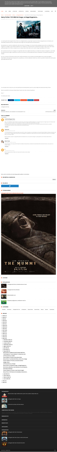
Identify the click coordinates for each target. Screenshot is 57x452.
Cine (6, 11)
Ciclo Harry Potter (8, 15)
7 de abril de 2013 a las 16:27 (9, 150)
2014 (3, 335)
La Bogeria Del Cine (19, 15)
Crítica (13, 15)
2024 (3, 319)
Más (52, 11)
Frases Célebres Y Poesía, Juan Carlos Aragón (13, 370)
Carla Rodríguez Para (10, 119)
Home (2, 11)
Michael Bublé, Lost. (11, 295)
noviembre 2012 (7, 341)
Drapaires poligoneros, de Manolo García (16, 300)
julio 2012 (5, 348)
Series (10, 11)
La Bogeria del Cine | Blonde (13, 290)
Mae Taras (7, 141)
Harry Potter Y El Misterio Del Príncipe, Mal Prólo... (14, 352)
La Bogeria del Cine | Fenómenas (15, 432)
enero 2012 (6, 379)
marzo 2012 (6, 375)
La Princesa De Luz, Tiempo (9, 364)
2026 (3, 316)
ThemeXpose (8, 450)
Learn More (26, 5)
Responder (6, 127)
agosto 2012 (6, 346)
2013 (3, 337)
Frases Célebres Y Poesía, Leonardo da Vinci (13, 360)
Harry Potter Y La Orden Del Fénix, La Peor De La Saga (15, 359)
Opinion (46, 309)
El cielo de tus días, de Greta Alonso (16, 404)
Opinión (27, 11)
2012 (3, 338)
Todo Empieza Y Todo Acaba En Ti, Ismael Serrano (14, 354)
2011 (3, 381)
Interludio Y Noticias (7, 369)
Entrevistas (21, 11)
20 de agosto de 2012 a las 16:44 (10, 142)
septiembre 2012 (7, 344)
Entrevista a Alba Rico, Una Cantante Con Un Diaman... (15, 367)
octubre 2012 (6, 343)
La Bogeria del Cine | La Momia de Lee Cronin (12, 193)
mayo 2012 (5, 351)
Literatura (15, 11)
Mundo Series (36, 309)
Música (42, 309)
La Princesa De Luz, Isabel (9, 356)
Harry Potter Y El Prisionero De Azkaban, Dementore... (15, 372)
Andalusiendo (33, 11)
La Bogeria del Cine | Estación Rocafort (16, 443)
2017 (3, 330)
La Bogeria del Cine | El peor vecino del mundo (18, 437)
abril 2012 (5, 374)
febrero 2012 (6, 377)
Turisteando (40, 11)
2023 (3, 320)
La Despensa (47, 11)
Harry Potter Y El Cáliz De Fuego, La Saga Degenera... (15, 365)
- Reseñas (4, 309)
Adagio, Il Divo (6, 362)
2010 (3, 382)
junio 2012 (5, 349)
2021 (3, 324)
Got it (32, 5)
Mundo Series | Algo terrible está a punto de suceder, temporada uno (23, 393)
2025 (3, 317)
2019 (3, 327)
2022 (3, 322)
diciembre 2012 (6, 340)
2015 (3, 333)
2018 (3, 328)
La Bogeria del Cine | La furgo (14, 399)
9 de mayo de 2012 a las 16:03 (10, 120)
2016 (3, 332)
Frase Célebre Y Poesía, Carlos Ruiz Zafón (12, 357)
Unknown (7, 129)
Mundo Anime (30, 309)
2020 (3, 325)
